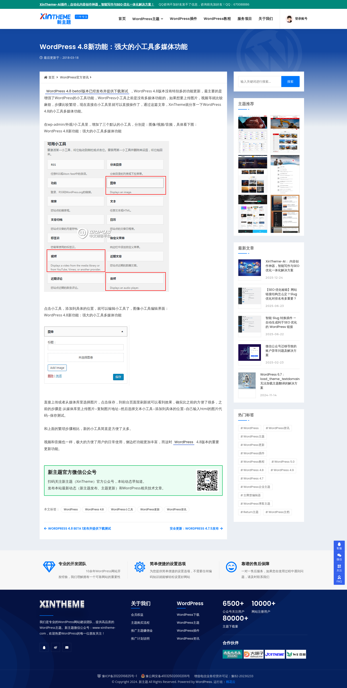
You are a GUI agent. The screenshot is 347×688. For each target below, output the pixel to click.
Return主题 (250, 512)
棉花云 (230, 682)
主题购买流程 (140, 622)
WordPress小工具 (122, 509)
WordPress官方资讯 (74, 77)
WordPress (183, 442)
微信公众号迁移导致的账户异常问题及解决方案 (281, 350)
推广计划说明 (140, 638)
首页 (122, 18)
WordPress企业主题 (256, 487)
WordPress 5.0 (284, 462)
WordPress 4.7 (253, 478)
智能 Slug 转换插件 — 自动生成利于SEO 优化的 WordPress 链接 (281, 322)
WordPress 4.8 (94, 509)
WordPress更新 (150, 509)
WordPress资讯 (176, 509)
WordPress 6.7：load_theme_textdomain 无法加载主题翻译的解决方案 (280, 381)
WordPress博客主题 (256, 504)
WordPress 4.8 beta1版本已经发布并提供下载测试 (87, 91)
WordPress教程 (217, 18)
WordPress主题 (146, 18)
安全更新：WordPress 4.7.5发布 (196, 528)
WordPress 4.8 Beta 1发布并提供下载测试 (77, 528)
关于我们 (265, 18)
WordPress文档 (278, 512)
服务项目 (244, 18)
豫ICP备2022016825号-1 (119, 676)
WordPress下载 (188, 614)
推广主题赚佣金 (142, 630)
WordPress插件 (183, 18)
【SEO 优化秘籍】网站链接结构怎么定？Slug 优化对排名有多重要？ (281, 294)
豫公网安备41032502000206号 (168, 676)
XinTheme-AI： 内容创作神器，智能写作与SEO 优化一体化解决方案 (282, 265)
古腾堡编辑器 (252, 495)
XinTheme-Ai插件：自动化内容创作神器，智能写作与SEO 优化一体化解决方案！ (97, 4)
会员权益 (137, 614)
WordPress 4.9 (284, 470)
